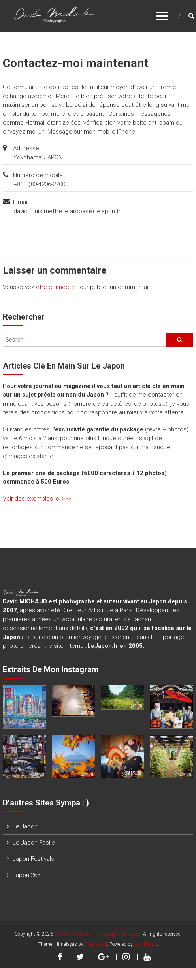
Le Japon (25, 826)
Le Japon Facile (34, 842)
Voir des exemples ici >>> (37, 498)
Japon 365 (26, 875)
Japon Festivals (33, 858)
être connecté (55, 287)
